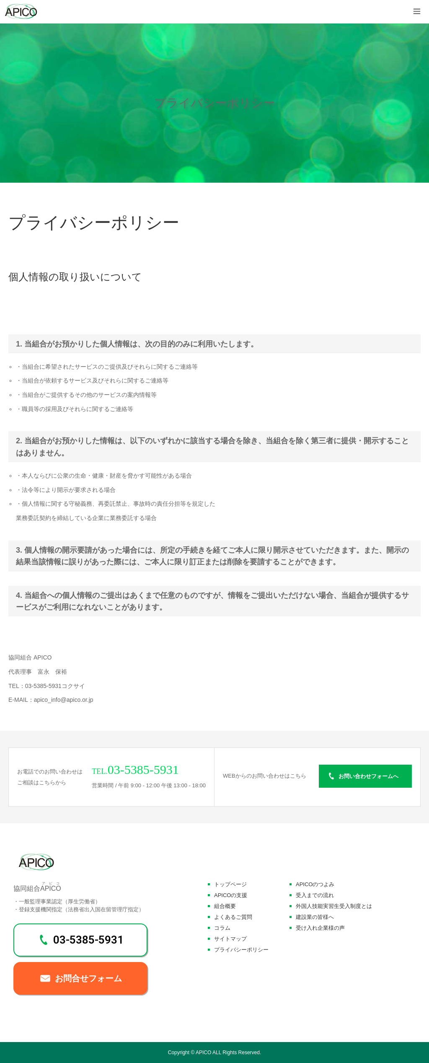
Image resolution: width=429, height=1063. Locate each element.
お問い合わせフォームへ (368, 776)
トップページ (230, 884)
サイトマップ (230, 938)
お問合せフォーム (88, 978)
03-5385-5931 (88, 940)
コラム (222, 928)
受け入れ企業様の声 (320, 928)
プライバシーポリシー (241, 949)
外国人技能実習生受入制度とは (334, 906)
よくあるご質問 (233, 917)
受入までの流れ (315, 895)
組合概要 (225, 906)
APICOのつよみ (315, 884)
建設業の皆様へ (315, 917)
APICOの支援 (230, 895)
